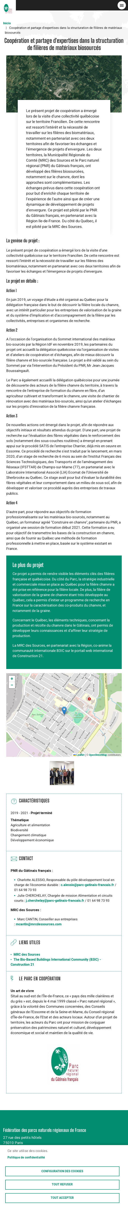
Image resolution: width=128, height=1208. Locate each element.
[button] (64, 710)
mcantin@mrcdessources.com (39, 924)
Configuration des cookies (62, 1171)
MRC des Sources (27, 954)
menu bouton (122, 5)
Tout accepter (62, 1198)
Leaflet (78, 755)
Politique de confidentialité (26, 1157)
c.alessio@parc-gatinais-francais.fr (87, 884)
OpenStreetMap (98, 755)
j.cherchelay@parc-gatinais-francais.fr (55, 900)
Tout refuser (62, 1184)
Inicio (7, 23)
